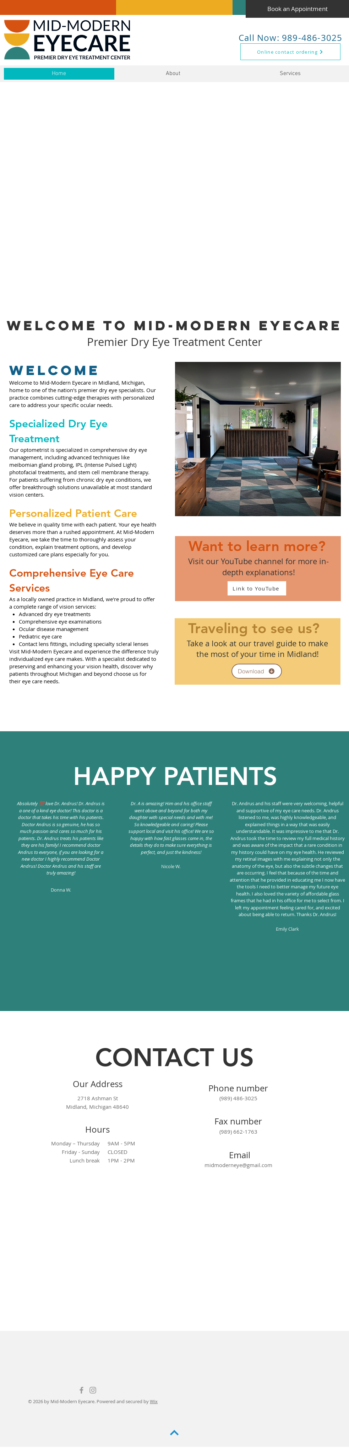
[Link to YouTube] (257, 588)
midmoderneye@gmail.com (238, 1165)
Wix (154, 1401)
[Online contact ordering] (290, 51)
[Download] (256, 671)
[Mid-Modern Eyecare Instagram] (92, 1390)
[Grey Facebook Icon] (81, 1390)
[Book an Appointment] (297, 9)
